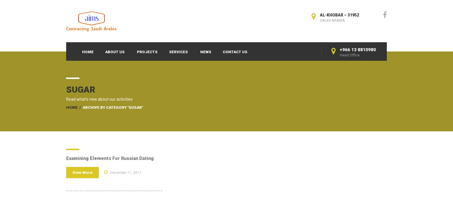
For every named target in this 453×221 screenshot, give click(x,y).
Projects (147, 52)
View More (82, 172)
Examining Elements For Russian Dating (110, 158)
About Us (115, 52)
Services (178, 52)
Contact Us (235, 52)
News (205, 52)
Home (88, 52)
